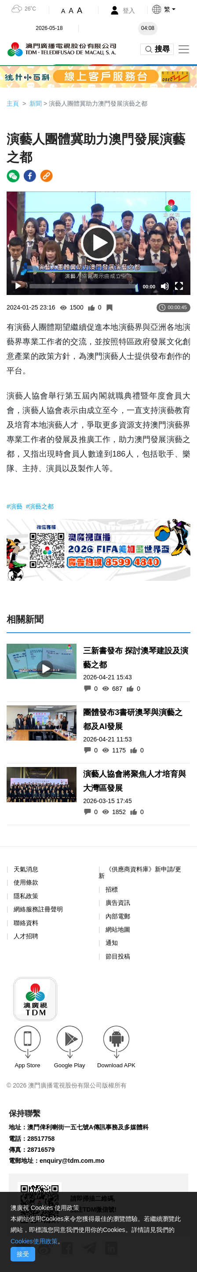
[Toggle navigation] (183, 49)
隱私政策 (26, 896)
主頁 (13, 103)
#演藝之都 (40, 506)
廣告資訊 (118, 902)
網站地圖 (118, 929)
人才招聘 (26, 936)
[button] (174, 9)
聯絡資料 (26, 922)
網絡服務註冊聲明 (38, 909)
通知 (112, 942)
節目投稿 (118, 956)
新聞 (35, 103)
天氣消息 (26, 869)
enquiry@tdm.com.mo (72, 1160)
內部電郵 (118, 916)
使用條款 (26, 882)
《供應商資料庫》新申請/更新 (139, 872)
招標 (112, 889)
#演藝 (15, 506)
